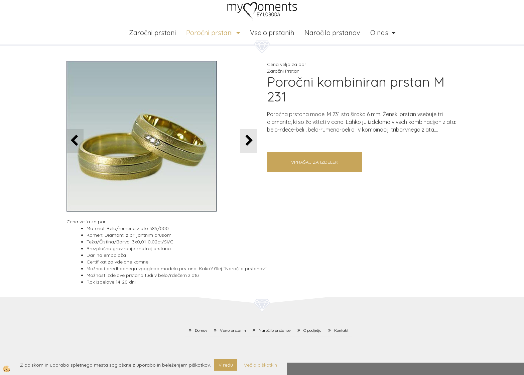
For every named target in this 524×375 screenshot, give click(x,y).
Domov (201, 330)
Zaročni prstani (152, 32)
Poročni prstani (209, 32)
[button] (248, 141)
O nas (379, 32)
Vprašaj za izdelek (314, 162)
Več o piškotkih (260, 365)
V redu (226, 365)
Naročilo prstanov (332, 32)
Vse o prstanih (272, 32)
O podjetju (312, 330)
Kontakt (341, 330)
